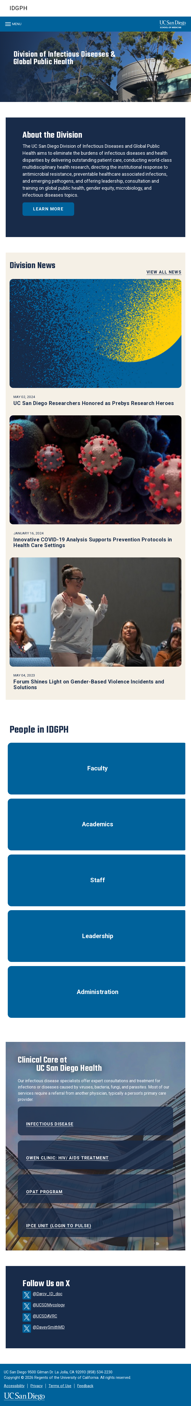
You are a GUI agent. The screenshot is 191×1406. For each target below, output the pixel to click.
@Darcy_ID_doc (47, 1293)
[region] (95, 67)
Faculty (97, 768)
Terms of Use (60, 1386)
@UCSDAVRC (45, 1316)
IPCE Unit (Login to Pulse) (58, 1225)
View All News (164, 272)
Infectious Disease (49, 1124)
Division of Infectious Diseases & (64, 59)
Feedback (85, 1386)
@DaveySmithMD (49, 1327)
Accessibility (14, 1386)
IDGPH (19, 8)
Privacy (36, 1386)
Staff (97, 880)
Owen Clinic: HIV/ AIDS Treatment (67, 1157)
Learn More (48, 208)
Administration (97, 992)
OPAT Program (44, 1191)
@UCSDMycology (49, 1304)
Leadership (97, 936)
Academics (97, 824)
